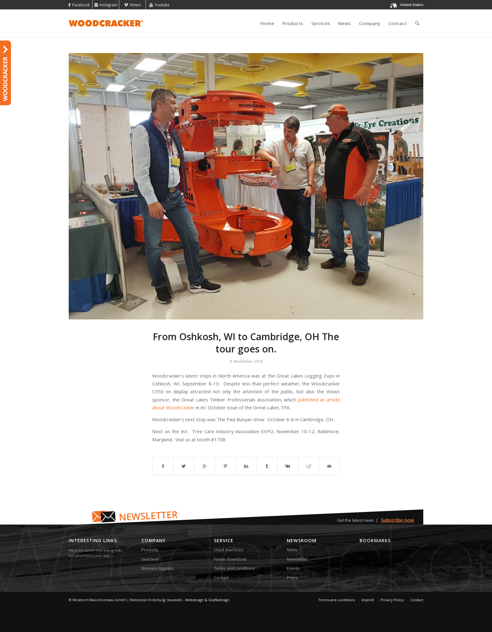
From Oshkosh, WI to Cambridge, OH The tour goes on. (246, 342)
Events (293, 568)
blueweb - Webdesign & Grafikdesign (198, 599)
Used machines (228, 550)
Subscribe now (397, 520)
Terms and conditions (234, 568)
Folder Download (230, 559)
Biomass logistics (158, 568)
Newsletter (297, 559)
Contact (221, 577)
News (292, 550)
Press (292, 577)
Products (150, 550)
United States (411, 4)
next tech (150, 559)
